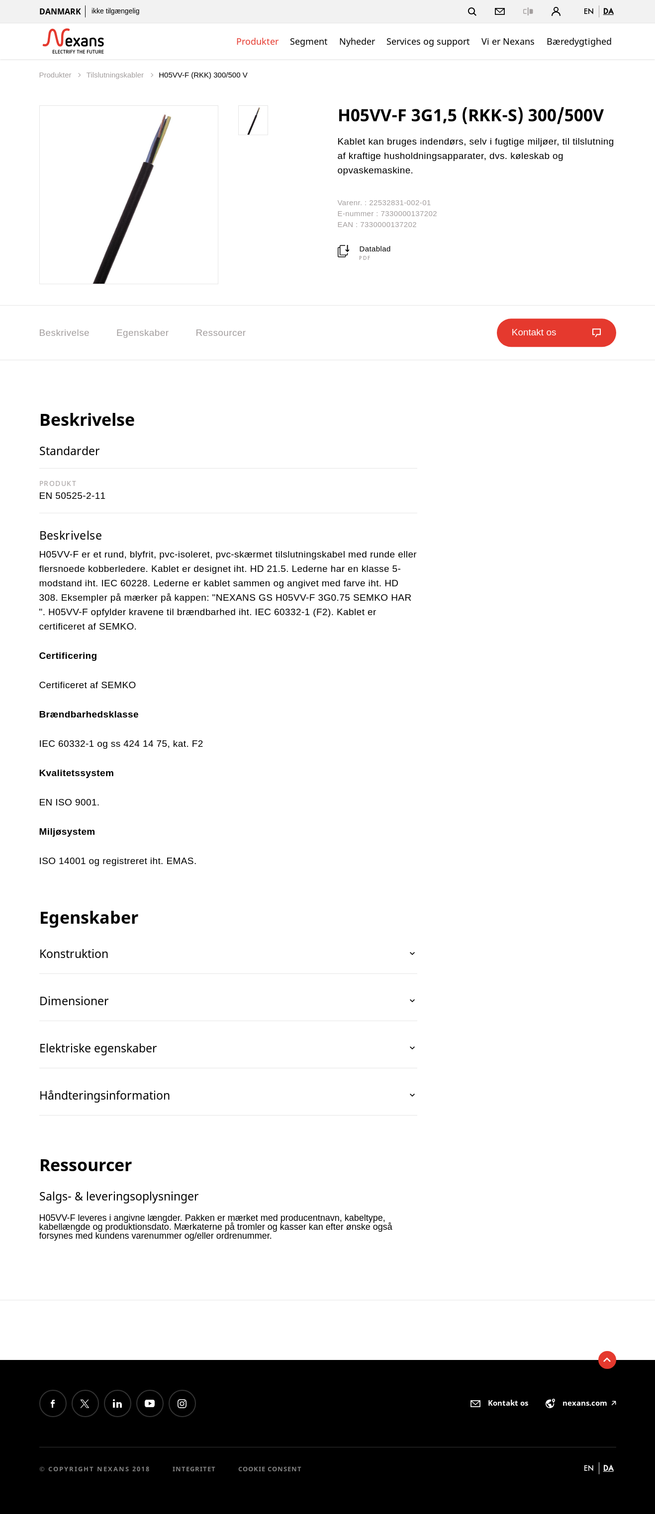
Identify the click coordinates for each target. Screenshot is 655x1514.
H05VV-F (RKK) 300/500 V (203, 75)
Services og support (428, 41)
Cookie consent (270, 1468)
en (589, 11)
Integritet (194, 1468)
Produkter (257, 41)
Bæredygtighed (579, 41)
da (608, 11)
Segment (309, 41)
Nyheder (357, 41)
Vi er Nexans (508, 41)
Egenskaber (142, 332)
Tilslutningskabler (116, 75)
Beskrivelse (64, 332)
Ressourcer (220, 332)
